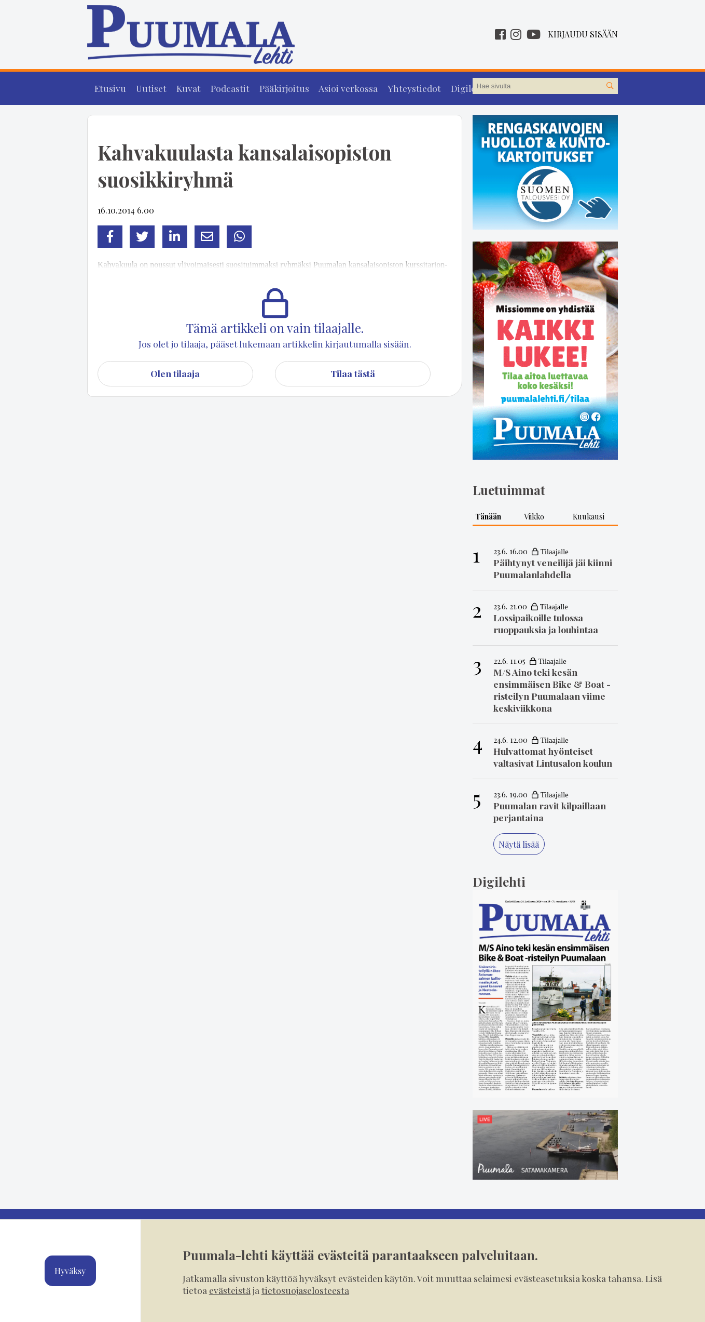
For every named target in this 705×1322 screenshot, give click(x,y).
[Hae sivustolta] (609, 86)
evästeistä (230, 1290)
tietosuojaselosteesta (305, 1290)
